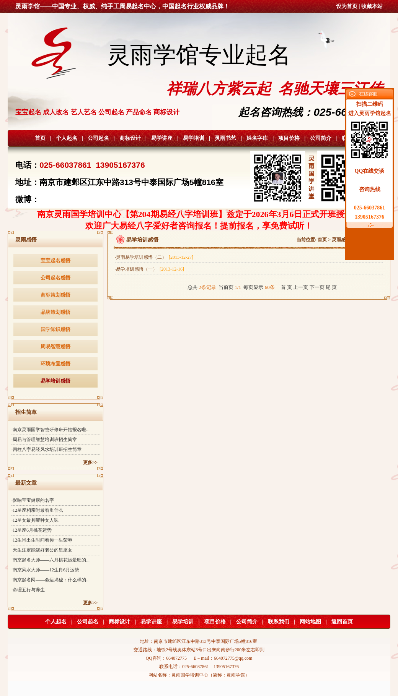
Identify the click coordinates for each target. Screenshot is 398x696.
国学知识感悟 (55, 329)
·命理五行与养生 (28, 589)
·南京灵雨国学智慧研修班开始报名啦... (50, 429)
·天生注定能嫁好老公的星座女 (41, 550)
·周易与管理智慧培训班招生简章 (44, 439)
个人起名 (66, 138)
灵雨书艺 (225, 138)
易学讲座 (162, 138)
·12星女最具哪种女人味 (35, 520)
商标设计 (130, 138)
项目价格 (289, 138)
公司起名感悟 (55, 278)
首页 (40, 138)
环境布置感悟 (55, 364)
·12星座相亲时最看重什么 (37, 510)
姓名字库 (257, 138)
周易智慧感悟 (55, 346)
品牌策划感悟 (55, 312)
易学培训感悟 (55, 381)
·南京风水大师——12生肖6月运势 (45, 570)
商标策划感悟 (55, 295)
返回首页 (342, 622)
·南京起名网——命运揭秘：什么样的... (50, 579)
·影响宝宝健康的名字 (32, 500)
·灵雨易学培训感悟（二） (154, 257)
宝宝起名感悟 (55, 260)
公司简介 (320, 138)
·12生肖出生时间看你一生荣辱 (41, 540)
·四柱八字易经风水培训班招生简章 (46, 449)
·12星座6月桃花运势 (31, 530)
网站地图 (310, 622)
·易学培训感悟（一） (149, 269)
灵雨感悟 (341, 239)
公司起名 (98, 138)
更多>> (90, 462)
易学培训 (193, 138)
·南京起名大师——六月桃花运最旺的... (50, 560)
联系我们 (278, 622)
